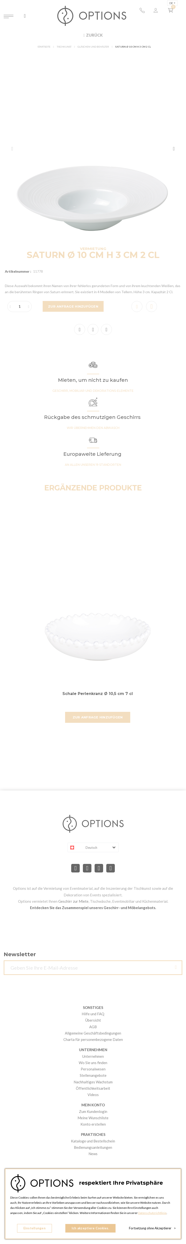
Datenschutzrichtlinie (152, 1213)
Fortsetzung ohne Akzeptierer (152, 1228)
